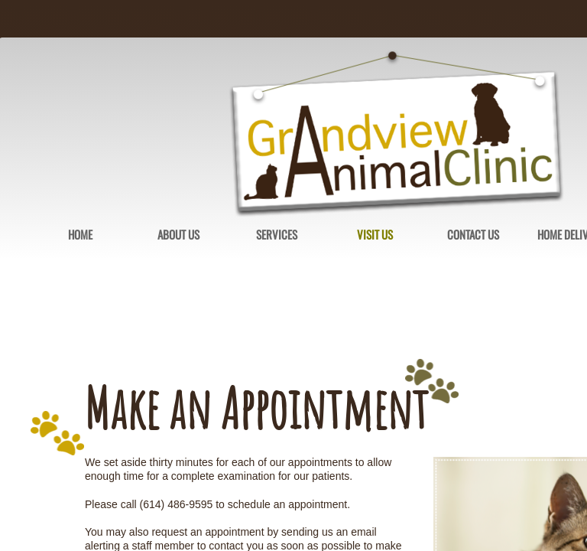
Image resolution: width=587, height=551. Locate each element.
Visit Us (375, 235)
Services (276, 235)
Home (80, 235)
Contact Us (473, 235)
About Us (178, 235)
